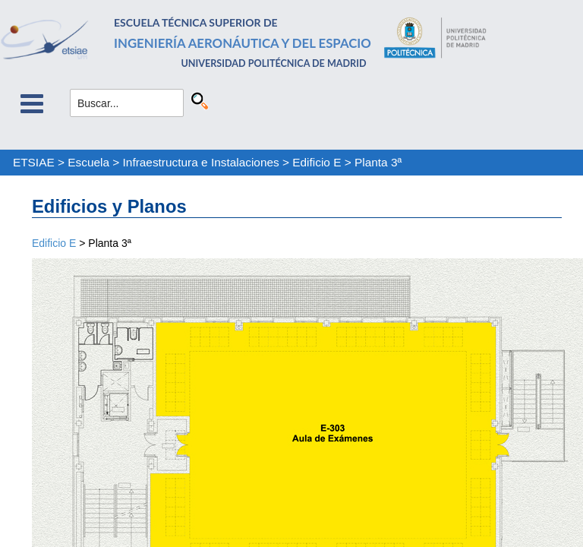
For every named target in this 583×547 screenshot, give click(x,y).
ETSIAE (34, 162)
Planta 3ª (378, 162)
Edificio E (316, 162)
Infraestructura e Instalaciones (201, 162)
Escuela (88, 162)
